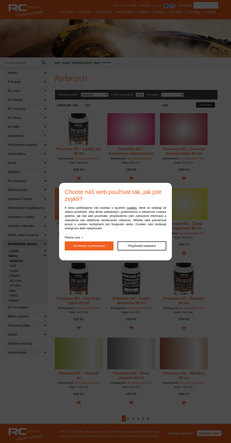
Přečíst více (72, 237)
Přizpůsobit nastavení (142, 246)
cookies (132, 207)
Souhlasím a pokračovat (89, 246)
